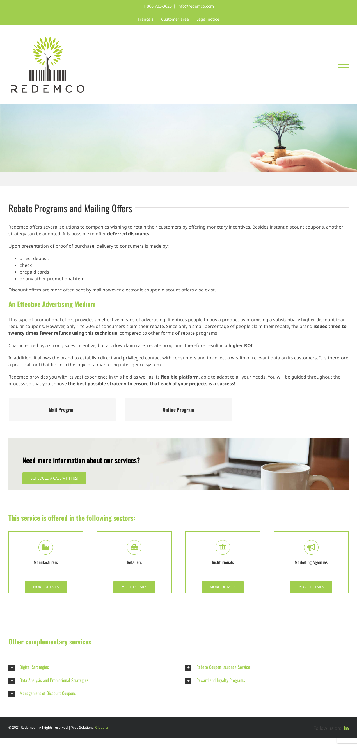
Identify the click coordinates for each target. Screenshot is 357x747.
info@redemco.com (195, 6)
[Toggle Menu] (343, 65)
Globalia (101, 727)
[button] (90, 667)
